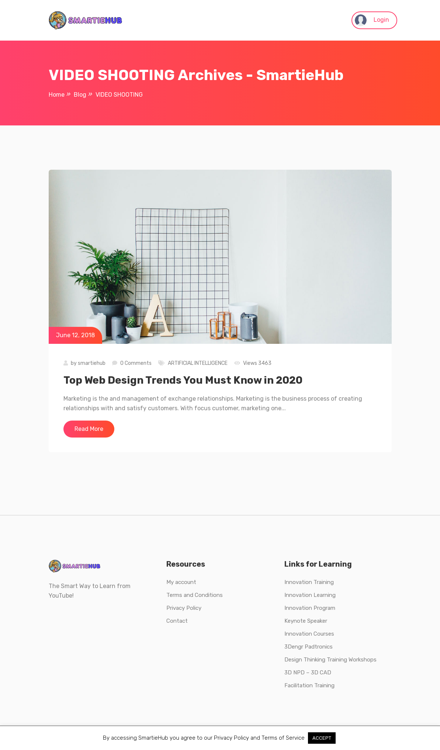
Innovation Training (309, 582)
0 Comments (136, 363)
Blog (80, 94)
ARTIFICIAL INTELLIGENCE (198, 363)
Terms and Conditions (194, 595)
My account (181, 582)
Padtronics (318, 646)
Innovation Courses (309, 633)
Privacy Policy (183, 608)
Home (57, 94)
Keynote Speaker (305, 621)
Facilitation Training (309, 685)
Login (372, 20)
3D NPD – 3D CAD (307, 672)
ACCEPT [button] (321, 738)
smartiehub (91, 363)
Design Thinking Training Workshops (330, 659)
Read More (89, 428)
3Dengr (293, 646)
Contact (177, 621)
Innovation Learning (310, 595)
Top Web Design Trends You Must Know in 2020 (182, 380)
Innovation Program (309, 608)
